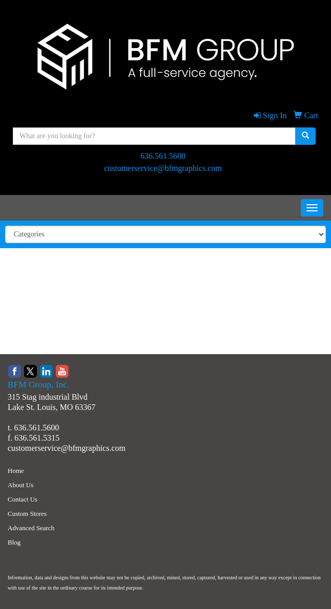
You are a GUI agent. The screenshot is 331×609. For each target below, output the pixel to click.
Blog (14, 542)
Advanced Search (31, 528)
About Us (20, 485)
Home (16, 470)
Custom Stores (27, 513)
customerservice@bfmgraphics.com (163, 168)
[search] (305, 136)
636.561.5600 (163, 155)
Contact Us (22, 499)
